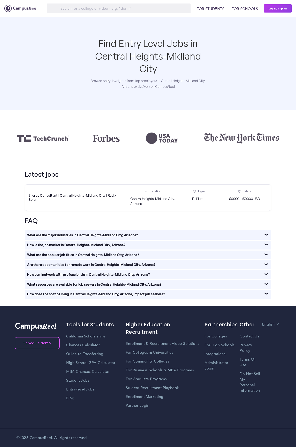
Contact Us (249, 336)
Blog (70, 398)
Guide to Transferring (84, 354)
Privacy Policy (246, 348)
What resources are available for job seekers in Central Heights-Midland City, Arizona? (94, 284)
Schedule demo (37, 343)
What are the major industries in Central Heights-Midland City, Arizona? (82, 235)
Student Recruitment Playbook (152, 388)
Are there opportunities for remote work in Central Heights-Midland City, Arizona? (91, 265)
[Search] (119, 8)
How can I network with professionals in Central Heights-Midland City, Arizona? (88, 275)
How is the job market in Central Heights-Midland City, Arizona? (76, 245)
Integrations (215, 354)
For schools (245, 9)
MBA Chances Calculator (88, 372)
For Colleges (216, 336)
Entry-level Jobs (80, 389)
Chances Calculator (83, 345)
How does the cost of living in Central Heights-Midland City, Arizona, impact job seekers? (96, 294)
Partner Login (137, 406)
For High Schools (220, 345)
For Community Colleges (147, 361)
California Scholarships (86, 336)
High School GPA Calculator (90, 363)
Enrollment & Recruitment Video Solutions (162, 344)
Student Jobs (77, 380)
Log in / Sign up (277, 8)
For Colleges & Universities (149, 353)
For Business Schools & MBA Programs (160, 370)
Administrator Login (216, 365)
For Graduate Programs (146, 379)
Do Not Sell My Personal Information (250, 382)
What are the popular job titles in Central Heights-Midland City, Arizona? (83, 255)
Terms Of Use (248, 362)
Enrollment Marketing (144, 397)
